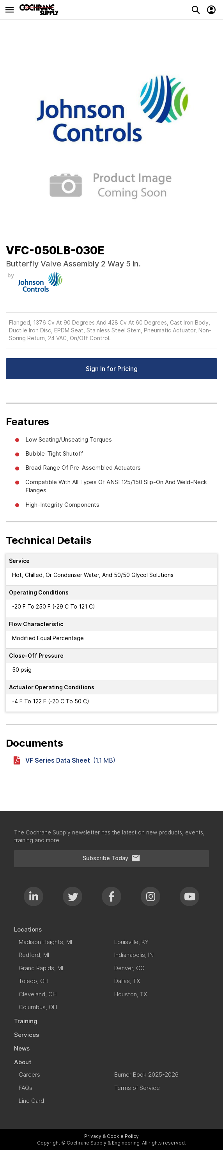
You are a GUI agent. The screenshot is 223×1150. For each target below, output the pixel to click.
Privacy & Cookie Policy (111, 1136)
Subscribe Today (111, 858)
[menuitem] (111, 929)
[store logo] (40, 10)
